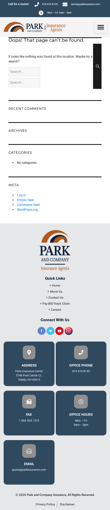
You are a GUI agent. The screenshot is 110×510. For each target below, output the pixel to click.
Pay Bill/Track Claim (55, 303)
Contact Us (55, 297)
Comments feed (28, 205)
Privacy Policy (45, 504)
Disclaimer (67, 504)
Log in (21, 195)
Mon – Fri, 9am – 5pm (55, 12)
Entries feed (25, 200)
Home (55, 285)
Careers (55, 310)
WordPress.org (27, 210)
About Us (55, 291)
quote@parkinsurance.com (81, 4)
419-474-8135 (46, 4)
